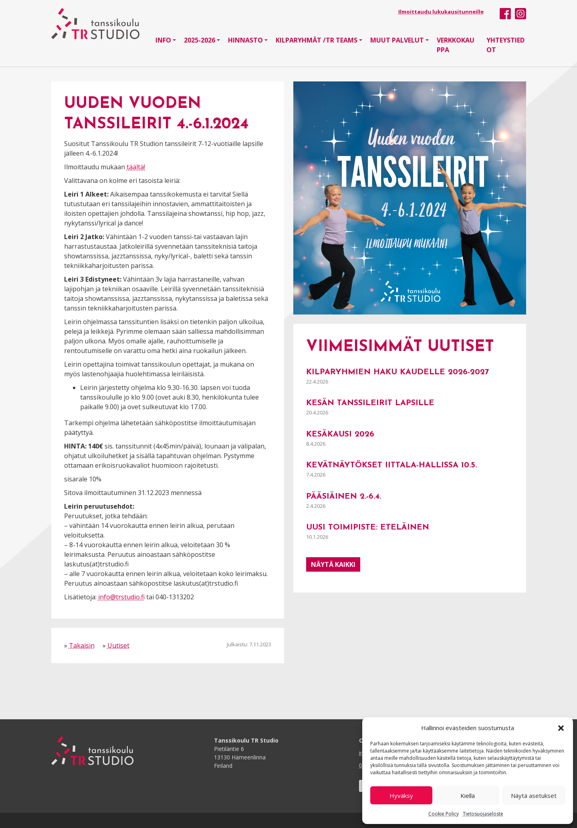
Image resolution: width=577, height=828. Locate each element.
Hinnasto (245, 40)
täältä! (136, 166)
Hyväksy (401, 795)
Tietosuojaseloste (483, 813)
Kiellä (467, 795)
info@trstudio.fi (121, 597)
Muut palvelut (397, 40)
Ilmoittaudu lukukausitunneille (441, 11)
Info (163, 40)
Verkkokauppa (455, 45)
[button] (561, 728)
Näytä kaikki (333, 564)
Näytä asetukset (534, 795)
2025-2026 (199, 40)
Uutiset (118, 645)
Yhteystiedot (505, 45)
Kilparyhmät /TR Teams (316, 40)
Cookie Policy (443, 813)
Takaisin (82, 645)
